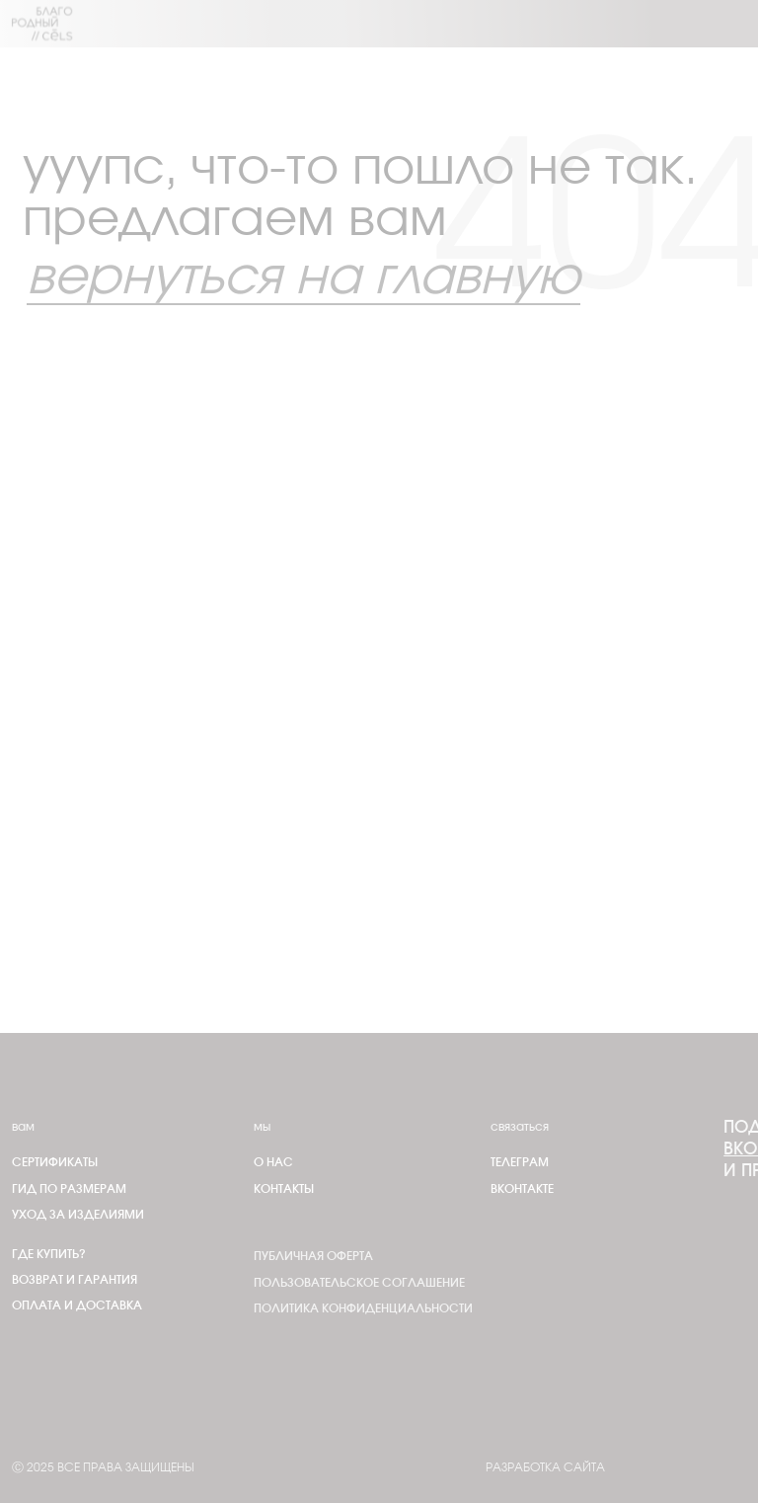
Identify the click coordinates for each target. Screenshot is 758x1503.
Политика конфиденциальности (363, 1308)
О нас (273, 1162)
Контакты (284, 1189)
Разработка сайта (545, 1467)
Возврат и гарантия (74, 1280)
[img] (43, 23)
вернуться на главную (303, 278)
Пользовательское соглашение (359, 1283)
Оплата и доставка (77, 1305)
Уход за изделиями (78, 1215)
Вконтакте (522, 1189)
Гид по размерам (69, 1189)
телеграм (520, 1162)
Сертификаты (55, 1162)
